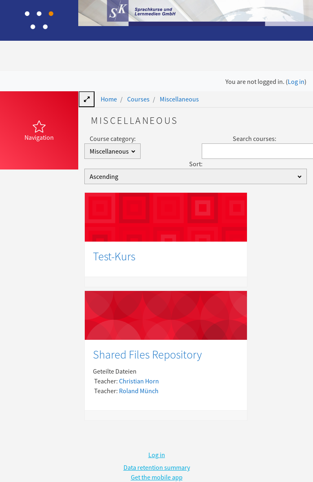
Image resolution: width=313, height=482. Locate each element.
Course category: (113, 138)
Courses (138, 99)
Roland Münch (139, 391)
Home (109, 99)
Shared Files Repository (147, 354)
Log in (296, 81)
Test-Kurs (114, 256)
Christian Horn (139, 381)
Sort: (196, 164)
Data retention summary (156, 467)
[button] (39, 130)
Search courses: (254, 138)
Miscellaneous (179, 99)
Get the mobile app (157, 477)
